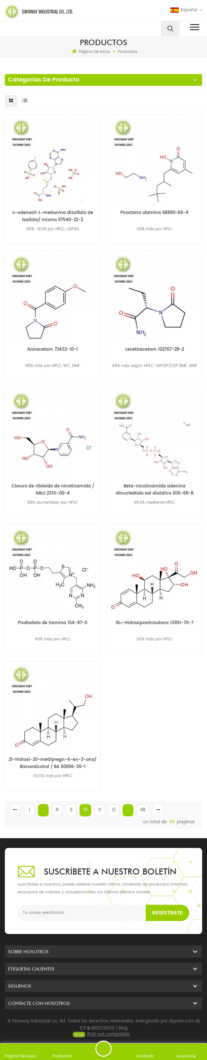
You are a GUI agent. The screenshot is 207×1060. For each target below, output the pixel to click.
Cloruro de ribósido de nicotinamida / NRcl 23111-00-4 (52, 490)
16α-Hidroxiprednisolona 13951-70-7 (154, 623)
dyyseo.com (181, 1031)
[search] (170, 28)
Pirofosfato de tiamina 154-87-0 (52, 623)
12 (114, 810)
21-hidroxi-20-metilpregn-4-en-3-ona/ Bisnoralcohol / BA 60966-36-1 (52, 763)
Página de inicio (91, 51)
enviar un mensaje (103, 1049)
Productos (127, 52)
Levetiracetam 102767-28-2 (154, 349)
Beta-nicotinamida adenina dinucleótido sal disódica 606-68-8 (154, 490)
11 (99, 810)
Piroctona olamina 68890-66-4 (154, 212)
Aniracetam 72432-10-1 (52, 349)
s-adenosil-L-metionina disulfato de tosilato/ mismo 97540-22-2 (52, 216)
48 (142, 810)
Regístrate (167, 913)
